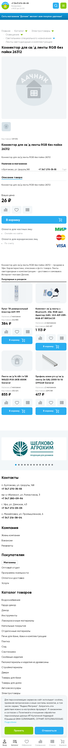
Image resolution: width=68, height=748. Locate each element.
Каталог (20, 30)
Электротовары (42, 30)
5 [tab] (28, 465)
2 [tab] (19, 465)
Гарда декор (9, 605)
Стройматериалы (12, 667)
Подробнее (10, 722)
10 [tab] (43, 465)
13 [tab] (52, 465)
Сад (4, 646)
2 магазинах (46, 323)
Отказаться (49, 730)
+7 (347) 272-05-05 (20, 3)
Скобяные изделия (12, 656)
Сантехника (9, 651)
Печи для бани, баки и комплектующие (24, 636)
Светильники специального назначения (30, 38)
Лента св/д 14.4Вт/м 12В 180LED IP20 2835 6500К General (15, 379)
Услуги (5, 583)
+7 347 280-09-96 (12, 498)
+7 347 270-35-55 (47, 169)
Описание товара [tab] (12, 177)
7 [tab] (34, 465)
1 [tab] (16, 465)
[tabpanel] (34, 448)
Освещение (14, 34)
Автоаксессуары (11, 688)
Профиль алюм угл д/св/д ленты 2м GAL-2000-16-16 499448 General (49, 379)
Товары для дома (11, 682)
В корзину (34, 220)
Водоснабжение (11, 599)
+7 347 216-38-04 (12, 517)
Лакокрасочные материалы (18, 620)
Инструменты (9, 615)
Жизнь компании (11, 535)
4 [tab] (25, 465)
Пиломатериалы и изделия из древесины (25, 662)
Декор (5, 610)
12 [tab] (49, 465)
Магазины (10, 562)
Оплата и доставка (13, 578)
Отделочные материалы (16, 631)
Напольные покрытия (14, 625)
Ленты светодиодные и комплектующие (29, 41)
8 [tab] (37, 465)
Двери (5, 672)
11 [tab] (46, 465)
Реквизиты (7, 545)
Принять (19, 730)
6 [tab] (31, 465)
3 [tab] (22, 465)
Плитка (6, 641)
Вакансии (7, 540)
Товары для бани (11, 677)
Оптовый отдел (11, 567)
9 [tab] (40, 465)
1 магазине (11, 316)
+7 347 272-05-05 (12, 508)
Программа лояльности (15, 572)
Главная (6, 30)
